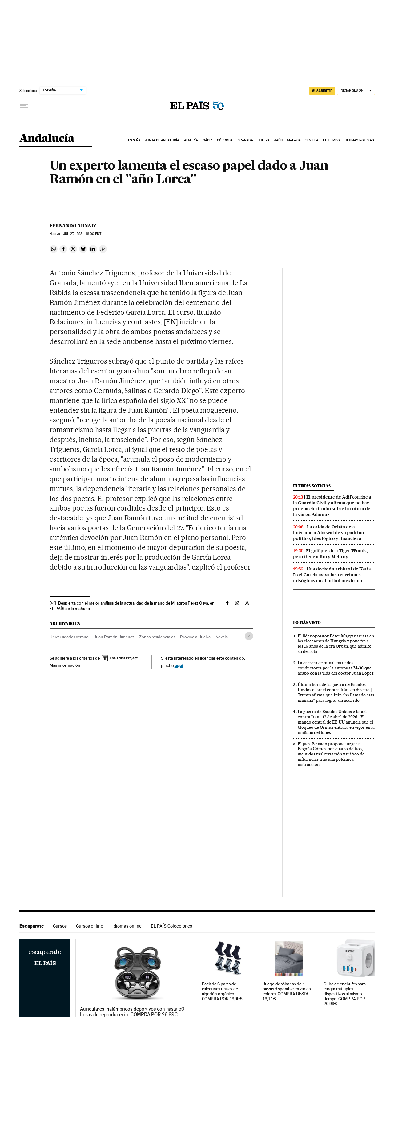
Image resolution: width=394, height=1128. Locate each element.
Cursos (60, 926)
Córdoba (225, 140)
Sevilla (311, 140)
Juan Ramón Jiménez (114, 636)
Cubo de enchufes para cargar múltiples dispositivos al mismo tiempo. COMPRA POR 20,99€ (345, 994)
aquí (179, 665)
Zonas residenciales (157, 636)
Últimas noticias (359, 140)
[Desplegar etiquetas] (249, 636)
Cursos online (89, 926)
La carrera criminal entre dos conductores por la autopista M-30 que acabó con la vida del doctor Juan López (336, 668)
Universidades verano (69, 636)
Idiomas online (127, 926)
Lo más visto (307, 622)
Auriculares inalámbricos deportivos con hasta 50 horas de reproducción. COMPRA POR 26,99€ (132, 1011)
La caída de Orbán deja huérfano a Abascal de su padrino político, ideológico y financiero (328, 532)
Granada (245, 140)
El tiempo (331, 140)
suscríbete (322, 91)
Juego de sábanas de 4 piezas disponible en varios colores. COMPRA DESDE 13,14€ (287, 991)
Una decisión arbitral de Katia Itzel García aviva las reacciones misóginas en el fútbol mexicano (332, 574)
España (134, 140)
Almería (191, 140)
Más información (66, 665)
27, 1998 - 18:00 (82, 234)
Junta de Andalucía (162, 140)
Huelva (264, 140)
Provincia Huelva (195, 636)
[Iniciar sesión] (356, 91)
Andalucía (46, 139)
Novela (221, 636)
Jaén (278, 140)
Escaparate (31, 926)
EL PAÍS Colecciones (171, 926)
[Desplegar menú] (24, 106)
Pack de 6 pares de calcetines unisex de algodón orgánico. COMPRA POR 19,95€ (222, 991)
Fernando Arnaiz (73, 225)
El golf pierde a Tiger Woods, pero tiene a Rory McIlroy (330, 553)
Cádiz (207, 140)
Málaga (294, 140)
